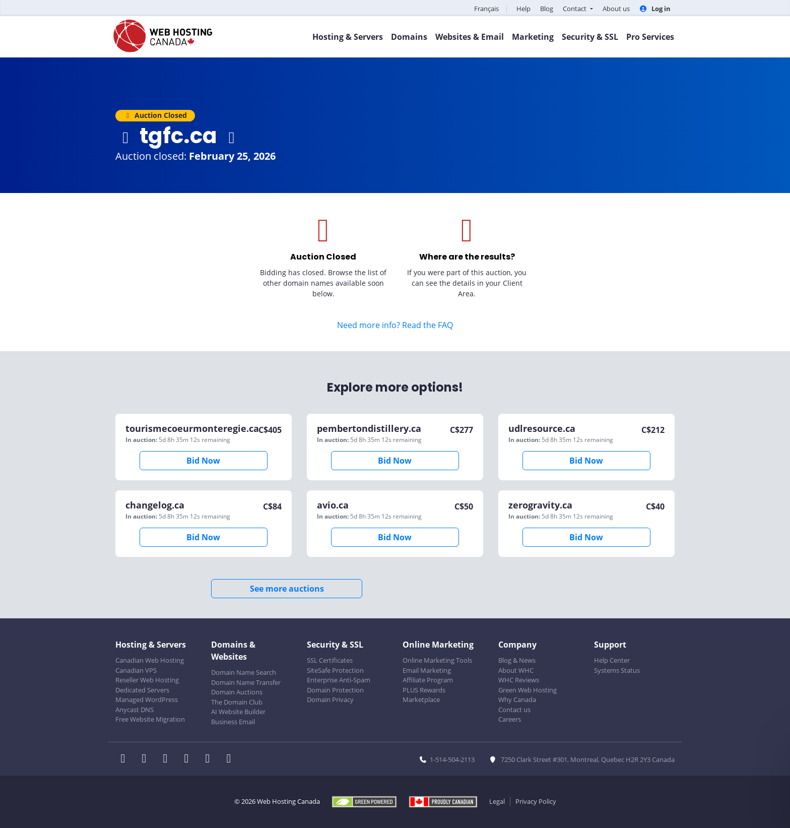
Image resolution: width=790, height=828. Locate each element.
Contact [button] (575, 8)
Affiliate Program (428, 679)
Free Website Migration (150, 719)
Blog (546, 8)
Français (486, 8)
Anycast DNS (134, 709)
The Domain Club (236, 702)
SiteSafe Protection (335, 670)
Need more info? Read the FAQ (395, 325)
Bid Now (203, 460)
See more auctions (287, 588)
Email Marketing (427, 670)
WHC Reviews (518, 679)
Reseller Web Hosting (147, 679)
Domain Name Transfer (246, 682)
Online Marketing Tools (437, 660)
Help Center (612, 660)
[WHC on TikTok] (230, 759)
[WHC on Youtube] (210, 759)
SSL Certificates (330, 660)
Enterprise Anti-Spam (338, 679)
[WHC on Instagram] (189, 759)
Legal (497, 801)
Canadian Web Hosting (149, 660)
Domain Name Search (243, 672)
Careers (509, 719)
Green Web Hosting (527, 689)
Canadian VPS (136, 670)
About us (616, 8)
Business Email (233, 721)
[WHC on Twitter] (147, 759)
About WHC (516, 670)
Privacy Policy (535, 801)
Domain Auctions (236, 691)
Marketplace (421, 699)
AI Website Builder (238, 711)
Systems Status (617, 670)
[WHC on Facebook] (126, 759)
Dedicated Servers (142, 689)
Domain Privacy (330, 699)
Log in (655, 8)
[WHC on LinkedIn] (168, 759)
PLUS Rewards (424, 689)
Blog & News (517, 660)
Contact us (514, 709)
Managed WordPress (146, 699)
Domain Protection (335, 689)
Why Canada (517, 699)
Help (523, 8)
